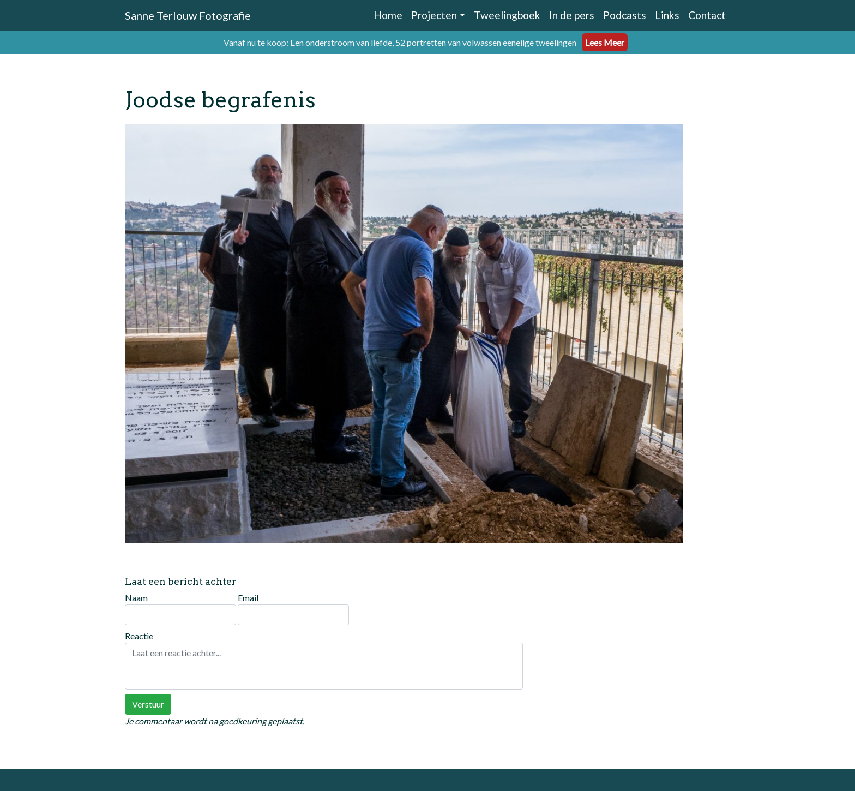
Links (667, 15)
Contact (707, 15)
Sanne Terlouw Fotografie (188, 15)
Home (388, 15)
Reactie (324, 660)
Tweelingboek (507, 15)
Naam (180, 608)
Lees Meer (604, 42)
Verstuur (148, 704)
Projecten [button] (434, 15)
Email (293, 608)
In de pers (571, 15)
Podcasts (624, 15)
